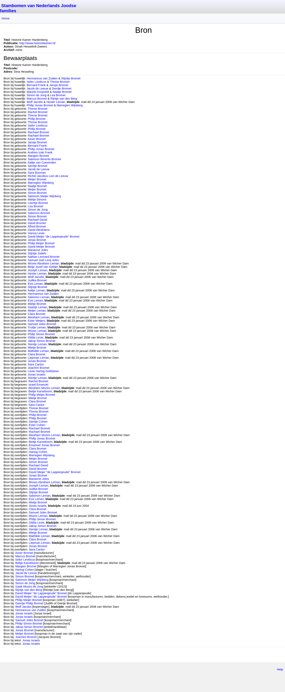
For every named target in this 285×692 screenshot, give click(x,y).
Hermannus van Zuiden (42, 78)
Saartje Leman (37, 307)
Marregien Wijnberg (70, 105)
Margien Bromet (38, 155)
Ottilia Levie (35, 337)
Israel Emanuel (38, 384)
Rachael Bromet (38, 132)
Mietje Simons (37, 199)
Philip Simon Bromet (41, 334)
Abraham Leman (39, 317)
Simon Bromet (37, 192)
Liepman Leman (38, 357)
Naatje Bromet (62, 91)
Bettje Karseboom (40, 391)
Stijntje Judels (37, 253)
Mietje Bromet (37, 303)
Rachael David (37, 219)
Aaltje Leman (36, 290)
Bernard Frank (36, 85)
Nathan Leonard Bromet (44, 256)
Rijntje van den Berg (63, 98)
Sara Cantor (36, 364)
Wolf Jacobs (35, 102)
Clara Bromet (36, 314)
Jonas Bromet (37, 239)
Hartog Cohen (38, 451)
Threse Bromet (59, 81)
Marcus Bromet (37, 98)
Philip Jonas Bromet (40, 105)
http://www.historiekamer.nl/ (37, 43)
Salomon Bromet (39, 213)
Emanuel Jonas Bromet (44, 445)
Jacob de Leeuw (37, 88)
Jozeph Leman (37, 270)
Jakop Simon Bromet (41, 340)
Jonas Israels (36, 374)
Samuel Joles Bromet (42, 324)
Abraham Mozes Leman (44, 388)
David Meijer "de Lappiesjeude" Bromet (54, 236)
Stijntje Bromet (71, 78)
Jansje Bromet (58, 85)
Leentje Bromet (38, 202)
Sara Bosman (37, 172)
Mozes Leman (37, 330)
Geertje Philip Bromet (29, 603)
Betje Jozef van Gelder (43, 266)
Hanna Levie (36, 233)
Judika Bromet (37, 280)
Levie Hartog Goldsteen (43, 371)
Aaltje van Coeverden (42, 162)
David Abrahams (39, 229)
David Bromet (37, 223)
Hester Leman (56, 102)
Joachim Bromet (38, 367)
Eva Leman (35, 283)
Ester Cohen (37, 425)
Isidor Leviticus (36, 81)
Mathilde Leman (38, 351)
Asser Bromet (37, 139)
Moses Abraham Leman (43, 263)
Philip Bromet (37, 118)
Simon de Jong (37, 95)
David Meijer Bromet (41, 246)
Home (6, 18)
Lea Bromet (58, 95)
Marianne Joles (38, 250)
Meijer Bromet (37, 179)
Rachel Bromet (38, 112)
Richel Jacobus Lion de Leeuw (48, 176)
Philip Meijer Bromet (41, 243)
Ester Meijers (36, 320)
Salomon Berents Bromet (44, 159)
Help (280, 669)
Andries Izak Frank (40, 152)
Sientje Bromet (61, 88)
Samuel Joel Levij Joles (43, 260)
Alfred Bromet (37, 226)
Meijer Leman (37, 310)
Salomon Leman (38, 297)
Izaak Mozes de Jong (29, 586)
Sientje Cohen (38, 421)
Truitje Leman (37, 327)
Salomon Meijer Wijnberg (44, 196)
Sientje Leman (37, 344)
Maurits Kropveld (38, 91)
